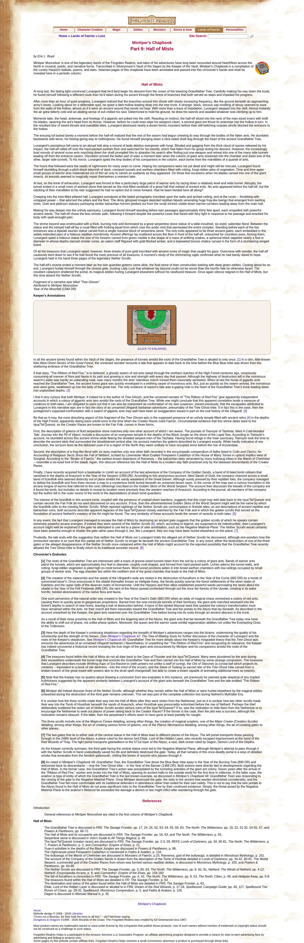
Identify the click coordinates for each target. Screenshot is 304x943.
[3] (245, 411)
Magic (117, 29)
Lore (101, 36)
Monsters (159, 29)
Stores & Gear (183, 29)
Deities (138, 29)
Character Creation (90, 29)
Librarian (77, 914)
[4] (248, 418)
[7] (236, 531)
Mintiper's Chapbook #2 (124, 636)
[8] (141, 548)
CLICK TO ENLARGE (152, 349)
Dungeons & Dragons (46, 920)
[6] (153, 524)
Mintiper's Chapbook (152, 904)
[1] (239, 360)
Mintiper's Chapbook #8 (109, 640)
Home (64, 29)
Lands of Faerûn (209, 29)
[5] (234, 514)
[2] (68, 391)
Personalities (235, 29)
